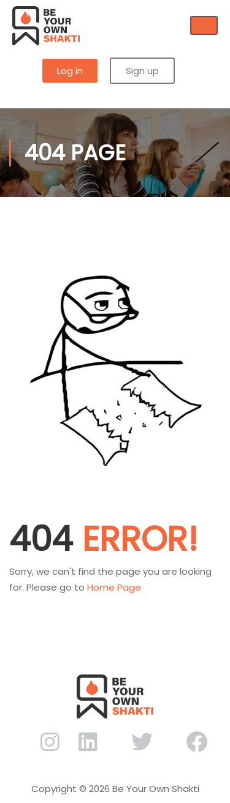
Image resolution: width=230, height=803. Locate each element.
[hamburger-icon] (204, 25)
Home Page (114, 587)
